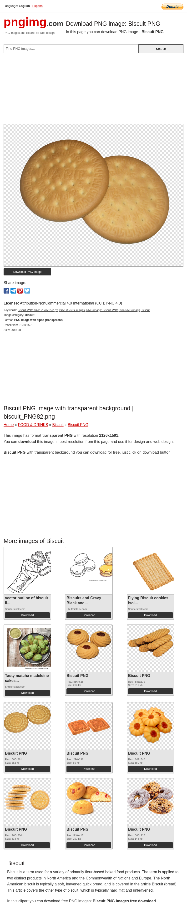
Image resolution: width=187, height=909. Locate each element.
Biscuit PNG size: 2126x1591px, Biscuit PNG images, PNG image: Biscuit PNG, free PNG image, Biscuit (84, 310)
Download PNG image (27, 272)
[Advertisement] (93, 90)
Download (27, 615)
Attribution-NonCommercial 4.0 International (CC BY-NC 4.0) (71, 303)
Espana (37, 6)
